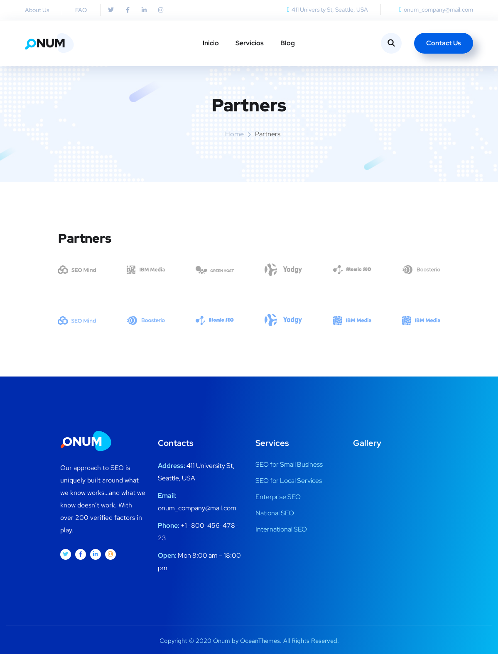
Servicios (250, 43)
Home (234, 147)
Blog (287, 43)
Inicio (211, 43)
